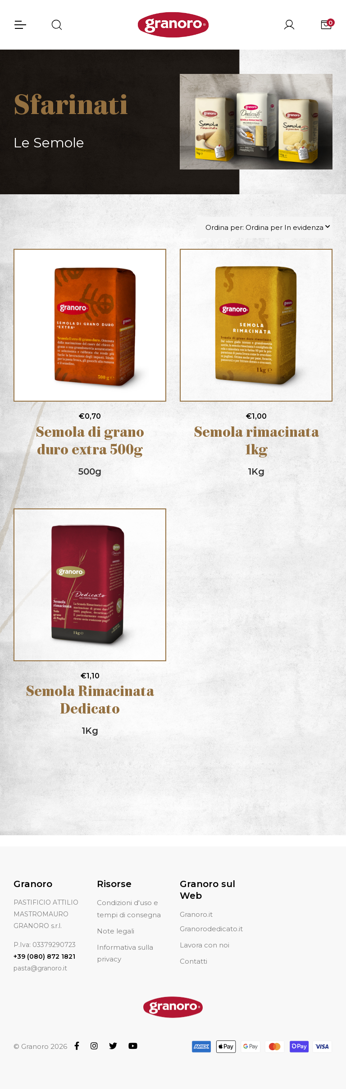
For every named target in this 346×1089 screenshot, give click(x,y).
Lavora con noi (204, 945)
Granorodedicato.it (211, 928)
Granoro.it (196, 914)
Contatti (193, 961)
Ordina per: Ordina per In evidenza (264, 228)
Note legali (115, 931)
